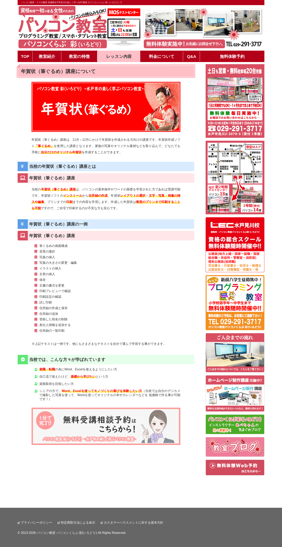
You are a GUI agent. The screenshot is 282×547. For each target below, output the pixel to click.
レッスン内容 (119, 56)
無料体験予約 (232, 56)
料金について (161, 56)
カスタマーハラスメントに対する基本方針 (133, 522)
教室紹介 (47, 56)
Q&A (191, 56)
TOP (25, 56)
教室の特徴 (79, 56)
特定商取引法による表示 (78, 522)
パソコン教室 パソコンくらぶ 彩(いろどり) (67, 532)
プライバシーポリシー (36, 522)
